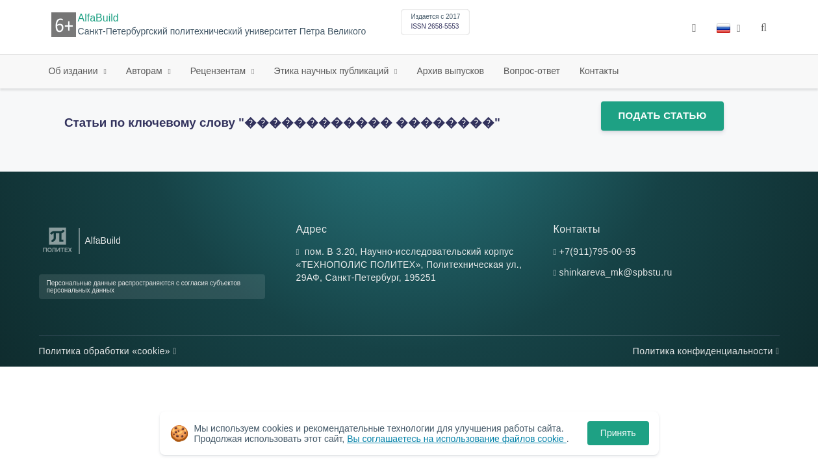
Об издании (75, 71)
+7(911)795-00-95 (597, 251)
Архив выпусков (451, 71)
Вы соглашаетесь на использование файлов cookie (457, 439)
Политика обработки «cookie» (108, 351)
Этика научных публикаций (332, 71)
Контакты (599, 71)
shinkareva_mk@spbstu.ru (615, 272)
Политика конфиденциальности (706, 351)
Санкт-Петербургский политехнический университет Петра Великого (222, 31)
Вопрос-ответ (532, 71)
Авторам (145, 71)
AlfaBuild (98, 17)
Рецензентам (219, 71)
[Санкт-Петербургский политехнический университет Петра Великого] (57, 252)
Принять (618, 433)
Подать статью (662, 115)
